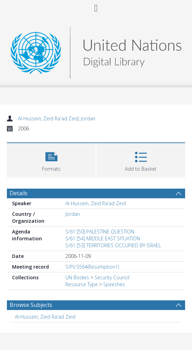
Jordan (88, 118)
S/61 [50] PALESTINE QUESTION (99, 231)
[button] (51, 159)
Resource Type (81, 284)
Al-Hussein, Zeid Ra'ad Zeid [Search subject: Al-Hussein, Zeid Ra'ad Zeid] (45, 316)
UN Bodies (77, 277)
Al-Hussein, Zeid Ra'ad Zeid (48, 118)
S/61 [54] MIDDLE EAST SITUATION (102, 238)
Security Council (112, 277)
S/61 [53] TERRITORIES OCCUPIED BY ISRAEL (113, 245)
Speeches (114, 284)
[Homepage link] (96, 51)
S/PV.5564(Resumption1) (92, 266)
